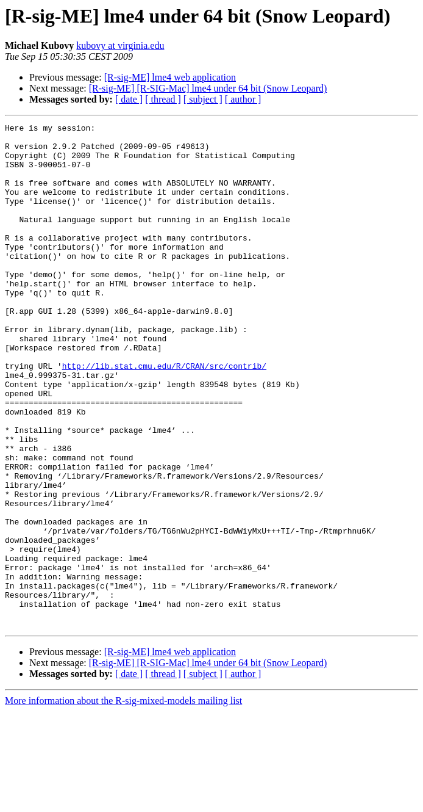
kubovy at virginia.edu (120, 45)
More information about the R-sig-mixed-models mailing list (123, 801)
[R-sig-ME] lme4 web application (170, 77)
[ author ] (243, 99)
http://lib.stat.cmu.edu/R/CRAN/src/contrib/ (164, 415)
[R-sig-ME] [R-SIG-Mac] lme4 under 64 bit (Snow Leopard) (208, 88)
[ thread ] (163, 99)
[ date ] (129, 99)
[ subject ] (202, 99)
